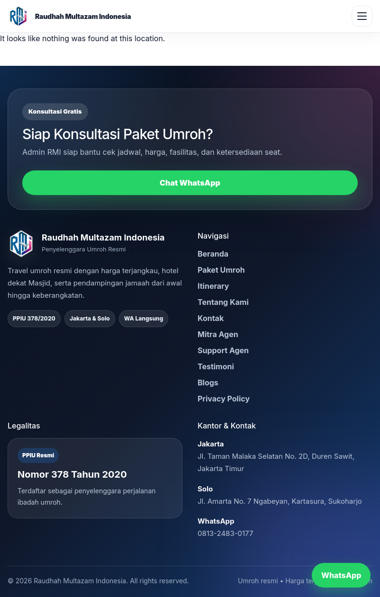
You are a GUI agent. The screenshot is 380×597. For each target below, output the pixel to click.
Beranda (213, 253)
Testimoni (216, 366)
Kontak (211, 318)
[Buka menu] (362, 16)
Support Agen (223, 350)
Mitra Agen (218, 334)
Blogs (208, 382)
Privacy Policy (224, 398)
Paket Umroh (221, 270)
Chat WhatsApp (190, 182)
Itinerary (213, 286)
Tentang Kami (223, 302)
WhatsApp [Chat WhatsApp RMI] (341, 575)
